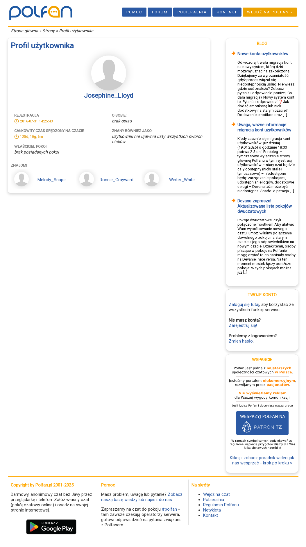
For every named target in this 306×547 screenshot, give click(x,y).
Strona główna (24, 30)
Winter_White (182, 179)
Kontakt (227, 12)
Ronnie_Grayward (116, 179)
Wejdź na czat (216, 494)
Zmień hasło (241, 341)
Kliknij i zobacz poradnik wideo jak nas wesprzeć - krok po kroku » (262, 460)
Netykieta (212, 510)
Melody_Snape (51, 179)
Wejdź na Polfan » (270, 12)
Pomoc (134, 12)
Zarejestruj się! (243, 325)
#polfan (169, 509)
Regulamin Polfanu (221, 504)
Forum (160, 12)
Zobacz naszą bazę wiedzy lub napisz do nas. (141, 497)
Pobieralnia (192, 12)
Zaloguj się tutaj (244, 304)
